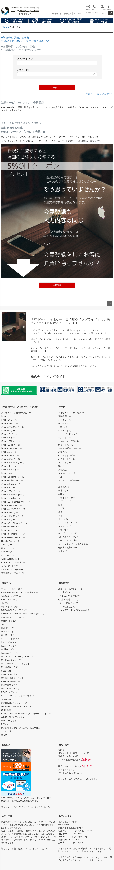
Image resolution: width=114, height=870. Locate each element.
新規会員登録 (64, 589)
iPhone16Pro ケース (10, 445)
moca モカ (6, 671)
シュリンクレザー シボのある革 (73, 544)
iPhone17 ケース (9, 420)
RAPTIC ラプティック (11, 688)
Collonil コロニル (9, 621)
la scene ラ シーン (9, 653)
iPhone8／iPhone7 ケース (13, 534)
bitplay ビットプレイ (10, 606)
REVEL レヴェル (9, 692)
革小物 (62, 407)
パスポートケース (66, 459)
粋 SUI (4, 735)
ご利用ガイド (56, 14)
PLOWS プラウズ (9, 685)
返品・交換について (21, 848)
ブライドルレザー (66, 497)
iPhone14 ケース (9, 466)
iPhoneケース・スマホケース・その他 (20, 407)
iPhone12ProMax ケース (12, 505)
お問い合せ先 (65, 816)
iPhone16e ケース (9, 434)
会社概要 (67, 14)
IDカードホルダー (66, 455)
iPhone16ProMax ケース (12, 448)
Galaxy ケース (7, 548)
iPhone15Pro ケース (10, 459)
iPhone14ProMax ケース (12, 477)
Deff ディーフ (7, 628)
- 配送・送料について (68, 599)
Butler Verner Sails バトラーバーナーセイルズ (22, 614)
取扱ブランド (8, 583)
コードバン (63, 519)
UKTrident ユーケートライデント (16, 706)
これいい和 (6, 731)
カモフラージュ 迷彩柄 (69, 540)
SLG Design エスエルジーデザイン (17, 696)
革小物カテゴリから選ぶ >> (71, 413)
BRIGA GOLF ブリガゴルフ (14, 610)
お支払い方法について (22, 806)
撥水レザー (63, 551)
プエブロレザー (65, 526)
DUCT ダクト (7, 631)
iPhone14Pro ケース (10, 473)
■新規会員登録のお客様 (25, 39)
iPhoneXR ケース (9, 530)
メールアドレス (26, 58)
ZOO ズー (5, 724)
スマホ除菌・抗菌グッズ (12, 573)
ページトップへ (109, 303)
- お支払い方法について (69, 596)
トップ (45, 14)
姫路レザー (63, 494)
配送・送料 (64, 745)
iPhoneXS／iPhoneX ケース (14, 523)
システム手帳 (64, 430)
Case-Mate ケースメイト (12, 617)
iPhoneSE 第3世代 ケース (13, 480)
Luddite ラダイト (9, 649)
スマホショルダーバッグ (69, 480)
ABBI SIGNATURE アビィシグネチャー (19, 592)
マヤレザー (63, 530)
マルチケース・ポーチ (68, 473)
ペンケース (63, 423)
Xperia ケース (7, 544)
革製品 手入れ (64, 416)
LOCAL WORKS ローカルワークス (17, 656)
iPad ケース (6, 552)
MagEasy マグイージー (12, 660)
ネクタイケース (65, 462)
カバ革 (61, 508)
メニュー (77, 14)
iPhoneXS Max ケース (11, 527)
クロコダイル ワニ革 (68, 522)
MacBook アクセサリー (12, 555)
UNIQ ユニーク (8, 710)
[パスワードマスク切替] (94, 74)
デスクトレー (64, 437)
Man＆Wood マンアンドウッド (15, 663)
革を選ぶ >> (64, 487)
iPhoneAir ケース (9, 430)
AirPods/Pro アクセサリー (13, 562)
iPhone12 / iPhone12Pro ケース (16, 502)
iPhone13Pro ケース (10, 491)
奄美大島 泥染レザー (68, 547)
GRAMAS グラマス (10, 639)
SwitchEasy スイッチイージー (15, 703)
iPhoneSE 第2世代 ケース (13, 509)
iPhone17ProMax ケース (12, 427)
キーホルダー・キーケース (70, 448)
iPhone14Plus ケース (11, 470)
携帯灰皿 (62, 470)
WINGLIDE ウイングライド (14, 717)
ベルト (61, 477)
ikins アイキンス (8, 642)
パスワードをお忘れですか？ (99, 94)
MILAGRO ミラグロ (10, 667)
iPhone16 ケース (9, 437)
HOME (5, 27)
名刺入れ (62, 452)
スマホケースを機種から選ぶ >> (16, 413)
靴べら (61, 466)
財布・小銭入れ (65, 445)
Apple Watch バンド (10, 559)
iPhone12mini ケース (11, 498)
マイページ (77, 589)
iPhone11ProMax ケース (12, 516)
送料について (75, 779)
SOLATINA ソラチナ (10, 699)
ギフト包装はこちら (67, 606)
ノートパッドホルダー (68, 434)
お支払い (6, 745)
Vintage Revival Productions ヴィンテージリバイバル (26, 713)
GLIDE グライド (8, 635)
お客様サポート (66, 583)
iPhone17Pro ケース (10, 423)
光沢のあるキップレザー (69, 537)
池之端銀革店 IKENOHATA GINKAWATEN (20, 728)
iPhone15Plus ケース (11, 455)
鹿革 (60, 512)
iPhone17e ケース (9, 416)
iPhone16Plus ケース (11, 441)
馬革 (60, 515)
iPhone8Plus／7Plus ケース (14, 537)
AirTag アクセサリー (10, 566)
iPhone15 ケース (9, 452)
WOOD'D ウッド (9, 720)
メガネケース (64, 420)
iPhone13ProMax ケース (12, 494)
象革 (60, 505)
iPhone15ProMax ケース (12, 462)
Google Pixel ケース (10, 541)
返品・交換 (7, 816)
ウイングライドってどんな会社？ (73, 610)
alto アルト (6, 603)
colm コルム (6, 624)
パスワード (23, 70)
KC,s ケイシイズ (9, 646)
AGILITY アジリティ (10, 599)
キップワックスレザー (68, 533)
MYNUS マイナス (9, 674)
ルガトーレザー (65, 501)
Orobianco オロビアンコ (12, 678)
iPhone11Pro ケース (10, 512)
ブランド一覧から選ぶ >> (13, 589)
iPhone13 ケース (9, 487)
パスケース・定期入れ (68, 441)
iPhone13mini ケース (11, 484)
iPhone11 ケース (9, 519)
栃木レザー (63, 490)
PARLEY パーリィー (10, 681)
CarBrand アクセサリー (12, 569)
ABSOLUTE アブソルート (13, 596)
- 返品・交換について (68, 603)
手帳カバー (63, 427)
